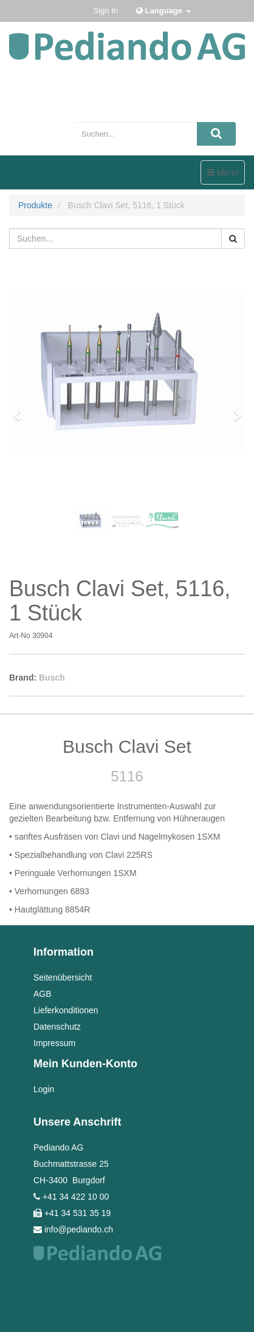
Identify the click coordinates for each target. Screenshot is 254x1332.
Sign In (106, 10)
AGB (42, 994)
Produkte (35, 205)
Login (43, 1089)
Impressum (54, 1043)
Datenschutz (57, 1026)
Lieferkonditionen (65, 1010)
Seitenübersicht (62, 977)
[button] (20, 410)
